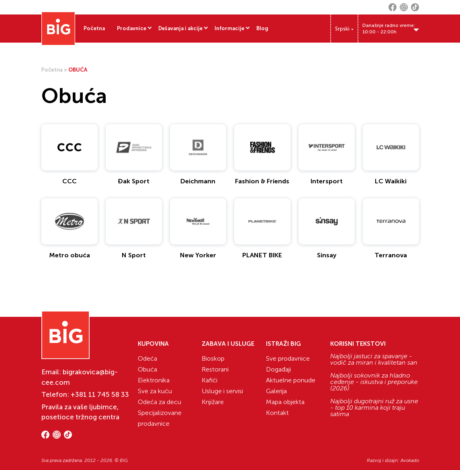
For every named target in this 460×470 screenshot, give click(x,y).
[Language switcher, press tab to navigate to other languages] (344, 29)
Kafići (209, 380)
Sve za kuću (155, 391)
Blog (262, 28)
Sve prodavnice (288, 358)
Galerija (276, 391)
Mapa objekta (285, 402)
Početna (94, 28)
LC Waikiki (391, 181)
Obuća (147, 369)
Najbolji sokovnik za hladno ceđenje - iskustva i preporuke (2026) (374, 382)
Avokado (410, 460)
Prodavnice (131, 28)
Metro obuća (69, 255)
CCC (69, 181)
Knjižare (213, 402)
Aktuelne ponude (290, 380)
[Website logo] (58, 28)
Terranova (390, 255)
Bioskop (213, 358)
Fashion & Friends (262, 181)
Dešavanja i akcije (180, 28)
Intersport (327, 181)
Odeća (147, 358)
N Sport (134, 255)
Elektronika (154, 380)
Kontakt (277, 413)
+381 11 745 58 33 (100, 394)
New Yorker (198, 255)
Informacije (229, 28)
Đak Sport (133, 181)
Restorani (215, 369)
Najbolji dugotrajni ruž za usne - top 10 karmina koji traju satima (374, 407)
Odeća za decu (159, 402)
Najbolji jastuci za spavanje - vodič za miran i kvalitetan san (373, 359)
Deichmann (197, 181)
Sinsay (326, 255)
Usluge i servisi (222, 391)
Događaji (278, 369)
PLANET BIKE (262, 255)
